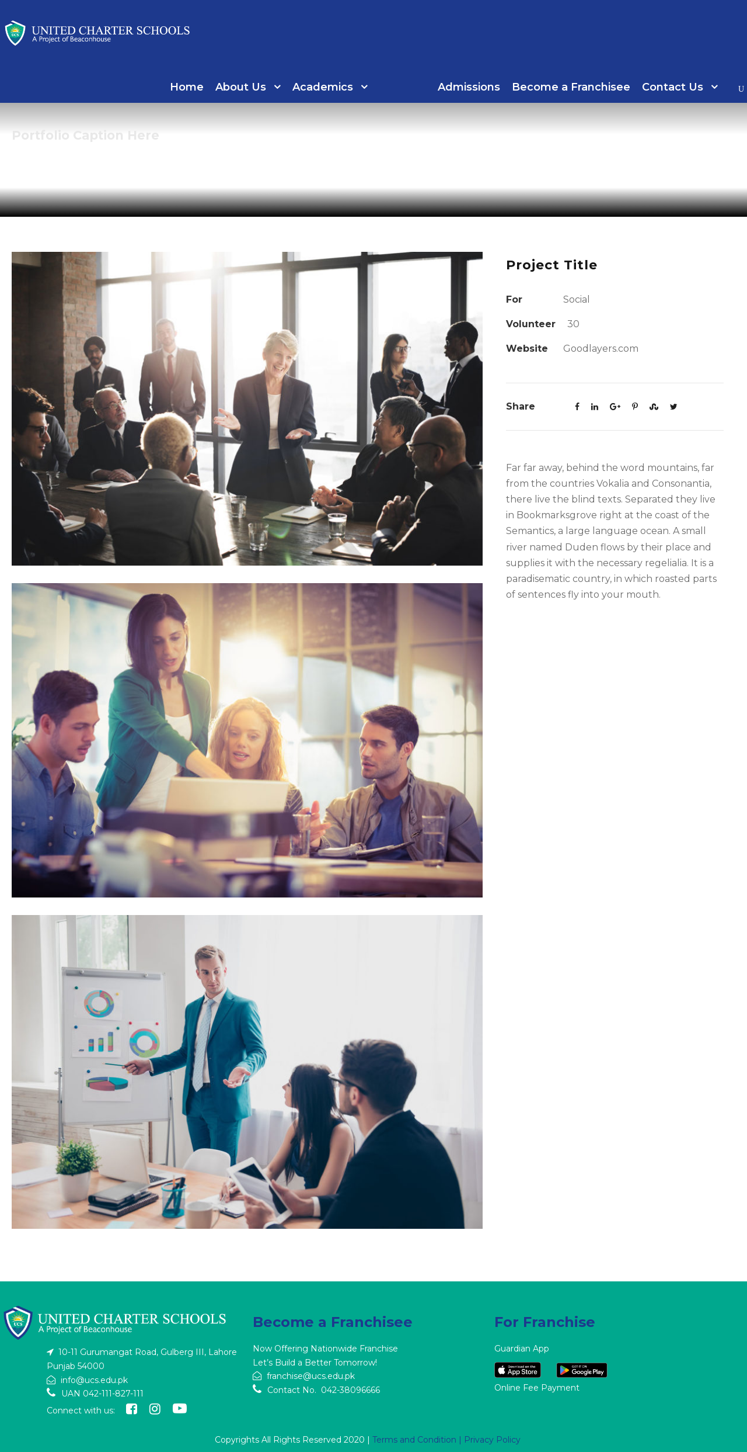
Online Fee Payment (537, 1387)
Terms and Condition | (418, 1439)
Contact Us (672, 87)
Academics (322, 87)
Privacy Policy (492, 1439)
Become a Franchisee (571, 87)
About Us (240, 87)
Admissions (469, 87)
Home (187, 87)
